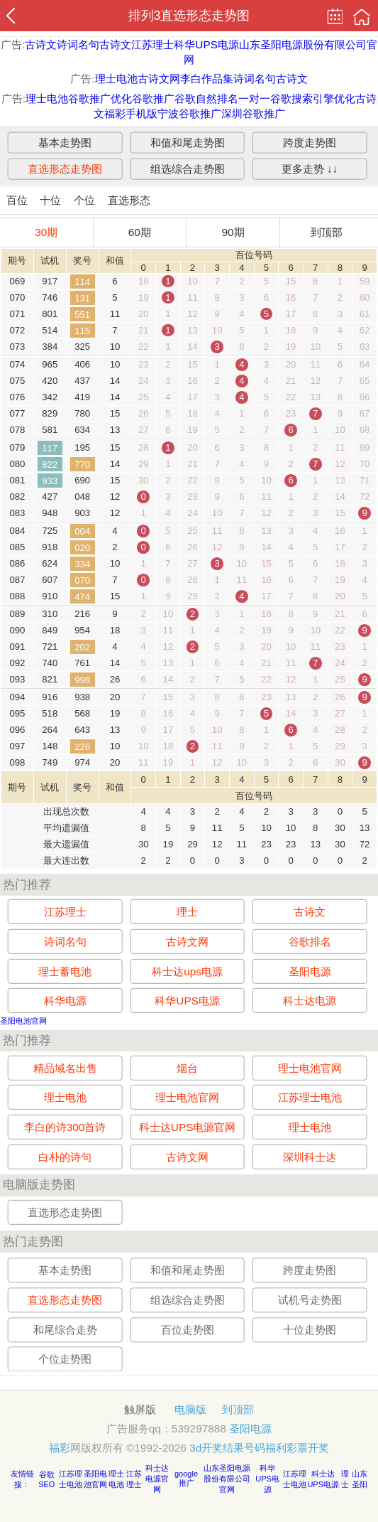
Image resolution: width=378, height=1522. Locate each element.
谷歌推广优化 (100, 98)
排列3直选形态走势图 (189, 16)
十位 (50, 200)
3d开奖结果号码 (227, 1448)
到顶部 (327, 232)
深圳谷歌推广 (253, 113)
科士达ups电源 (187, 971)
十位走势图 (309, 1330)
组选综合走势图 (187, 168)
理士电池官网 (310, 1068)
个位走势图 (64, 1359)
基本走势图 (64, 142)
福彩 (59, 1448)
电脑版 (190, 1409)
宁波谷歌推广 (189, 113)
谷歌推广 (153, 98)
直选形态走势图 (65, 168)
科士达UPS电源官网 (187, 1127)
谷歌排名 (310, 942)
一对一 (254, 98)
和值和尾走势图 (187, 142)
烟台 (187, 1068)
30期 (46, 232)
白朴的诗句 (64, 1156)
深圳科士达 (309, 1156)
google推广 (186, 1478)
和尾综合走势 (65, 1330)
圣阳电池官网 (23, 1021)
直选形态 (129, 200)
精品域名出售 (65, 1068)
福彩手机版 (130, 113)
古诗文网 (159, 79)
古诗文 (41, 44)
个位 (84, 200)
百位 (17, 200)
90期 (232, 232)
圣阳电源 (310, 971)
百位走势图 (187, 1330)
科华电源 (65, 1001)
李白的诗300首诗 (65, 1127)
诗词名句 (78, 44)
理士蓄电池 (64, 971)
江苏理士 (152, 44)
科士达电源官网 (157, 1479)
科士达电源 (309, 1001)
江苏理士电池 (310, 1097)
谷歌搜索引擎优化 (312, 98)
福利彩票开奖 (297, 1448)
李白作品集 (206, 79)
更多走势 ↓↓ (310, 168)
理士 (187, 912)
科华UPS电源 (206, 44)
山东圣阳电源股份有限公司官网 (227, 1479)
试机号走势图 (310, 1300)
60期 (139, 232)
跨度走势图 (309, 142)
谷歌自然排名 (206, 98)
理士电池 (116, 79)
